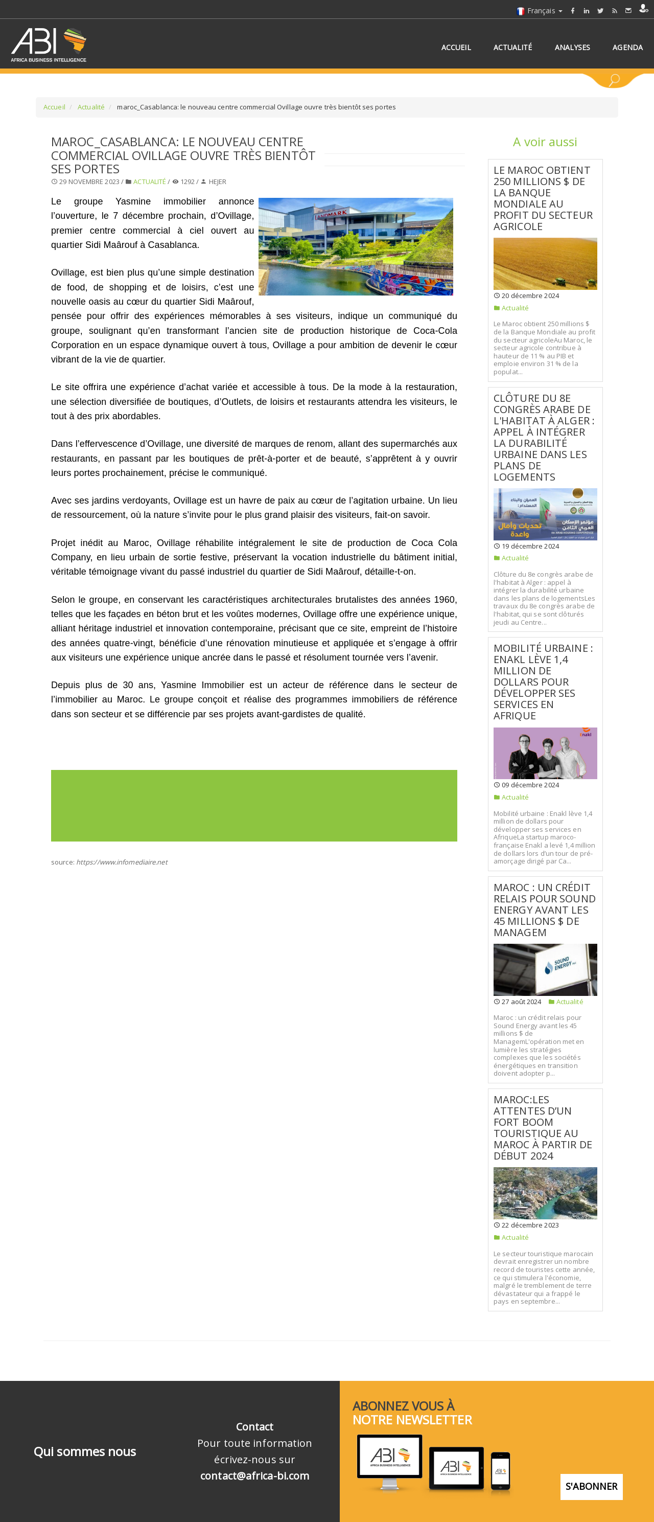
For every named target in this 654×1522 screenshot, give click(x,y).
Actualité (90, 106)
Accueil (54, 106)
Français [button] (539, 10)
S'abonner (592, 1479)
